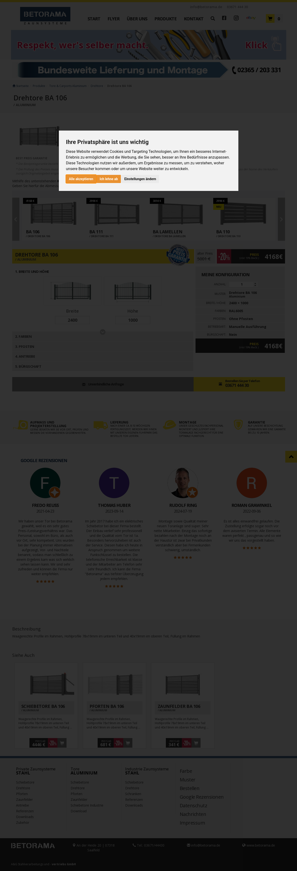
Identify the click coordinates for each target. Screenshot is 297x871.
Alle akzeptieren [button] (81, 179)
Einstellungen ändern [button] (140, 179)
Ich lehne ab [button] (109, 179)
